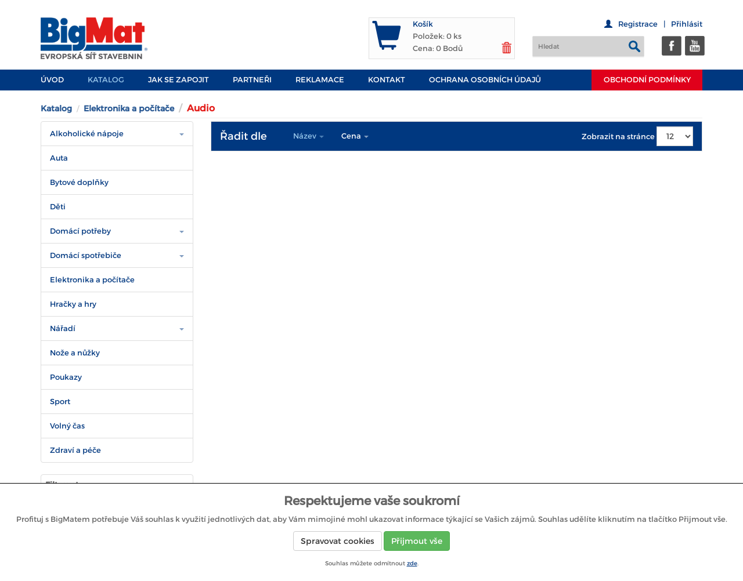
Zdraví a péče (75, 450)
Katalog (106, 80)
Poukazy (66, 377)
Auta (59, 158)
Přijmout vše (416, 541)
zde (412, 563)
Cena (355, 136)
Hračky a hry (73, 304)
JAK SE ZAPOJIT (178, 80)
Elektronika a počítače (129, 108)
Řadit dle (243, 136)
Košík (423, 24)
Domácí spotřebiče (85, 255)
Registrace (638, 24)
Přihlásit (686, 24)
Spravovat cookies (337, 541)
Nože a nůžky (75, 353)
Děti (58, 207)
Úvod (52, 80)
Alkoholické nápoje (87, 134)
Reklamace (319, 80)
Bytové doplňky (79, 182)
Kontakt (386, 80)
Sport (60, 401)
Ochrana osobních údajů (485, 80)
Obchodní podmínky (647, 80)
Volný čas (67, 426)
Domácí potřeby (80, 231)
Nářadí (62, 328)
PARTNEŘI (252, 80)
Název (308, 136)
